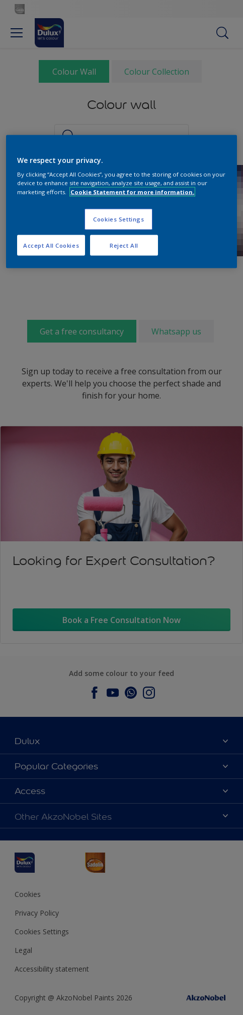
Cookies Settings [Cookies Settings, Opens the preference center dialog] (118, 218)
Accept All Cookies (51, 245)
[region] (121, 201)
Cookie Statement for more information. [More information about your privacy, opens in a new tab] (132, 191)
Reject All (124, 245)
